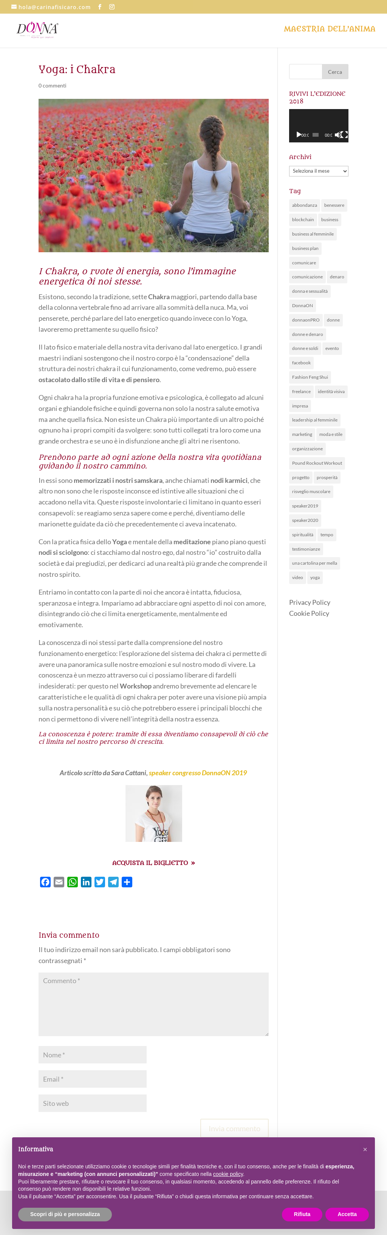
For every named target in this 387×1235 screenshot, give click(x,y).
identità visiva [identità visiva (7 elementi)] (331, 391)
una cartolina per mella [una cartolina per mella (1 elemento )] (314, 563)
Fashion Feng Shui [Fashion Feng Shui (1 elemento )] (310, 377)
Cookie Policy (309, 613)
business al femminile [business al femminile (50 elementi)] (313, 234)
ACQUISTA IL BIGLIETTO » (153, 863)
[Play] (299, 135)
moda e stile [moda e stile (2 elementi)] (330, 434)
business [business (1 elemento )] (329, 219)
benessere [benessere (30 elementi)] (334, 205)
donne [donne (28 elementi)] (333, 320)
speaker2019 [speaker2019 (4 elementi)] (305, 506)
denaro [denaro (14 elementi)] (337, 276)
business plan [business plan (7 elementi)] (305, 248)
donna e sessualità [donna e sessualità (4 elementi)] (310, 291)
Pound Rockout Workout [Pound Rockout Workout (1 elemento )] (317, 463)
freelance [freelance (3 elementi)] (301, 391)
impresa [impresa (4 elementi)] (300, 406)
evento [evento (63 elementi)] (332, 348)
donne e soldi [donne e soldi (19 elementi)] (305, 348)
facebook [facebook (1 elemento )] (301, 362)
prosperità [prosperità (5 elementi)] (327, 477)
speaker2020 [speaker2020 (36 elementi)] (305, 520)
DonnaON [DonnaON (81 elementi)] (302, 305)
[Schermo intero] (344, 135)
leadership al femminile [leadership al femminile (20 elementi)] (314, 420)
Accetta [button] (347, 1214)
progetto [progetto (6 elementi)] (301, 477)
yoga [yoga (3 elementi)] (315, 577)
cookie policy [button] (228, 1174)
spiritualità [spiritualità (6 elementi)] (302, 534)
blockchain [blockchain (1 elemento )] (303, 219)
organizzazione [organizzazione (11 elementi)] (307, 448)
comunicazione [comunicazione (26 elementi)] (307, 276)
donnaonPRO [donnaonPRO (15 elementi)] (306, 320)
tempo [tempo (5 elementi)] (326, 534)
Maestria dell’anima (330, 30)
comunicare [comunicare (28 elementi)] (304, 262)
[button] (365, 1149)
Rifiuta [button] (302, 1214)
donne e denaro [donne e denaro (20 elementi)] (307, 334)
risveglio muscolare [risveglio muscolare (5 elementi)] (311, 491)
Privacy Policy (309, 602)
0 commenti (53, 85)
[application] (318, 125)
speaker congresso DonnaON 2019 (198, 772)
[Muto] (338, 135)
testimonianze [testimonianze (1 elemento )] (306, 549)
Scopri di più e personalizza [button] (65, 1214)
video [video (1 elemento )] (297, 577)
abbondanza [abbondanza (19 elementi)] (304, 205)
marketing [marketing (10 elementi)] (302, 434)
